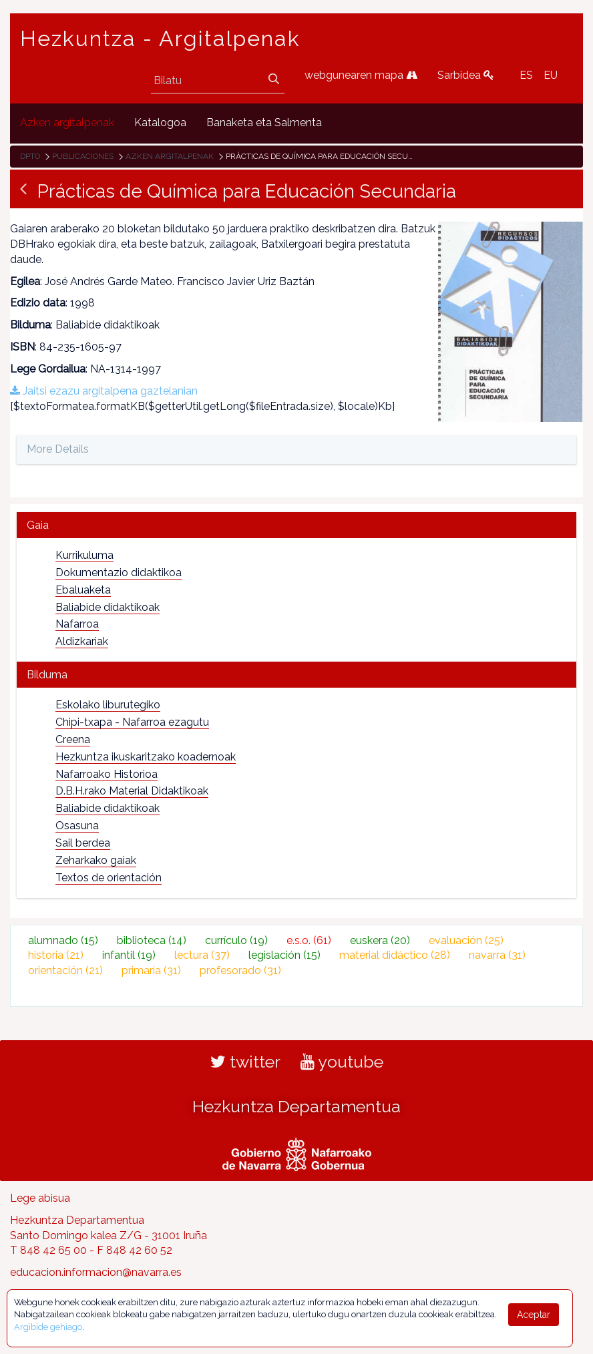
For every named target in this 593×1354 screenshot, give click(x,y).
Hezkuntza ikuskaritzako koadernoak (145, 756)
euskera (380, 940)
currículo (236, 940)
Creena (72, 739)
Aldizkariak (81, 641)
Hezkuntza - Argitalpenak (160, 38)
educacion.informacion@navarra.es (96, 1272)
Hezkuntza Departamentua (296, 1106)
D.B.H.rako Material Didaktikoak (131, 790)
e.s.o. (308, 940)
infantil (129, 955)
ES (526, 75)
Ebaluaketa (83, 590)
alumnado (63, 940)
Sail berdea (82, 843)
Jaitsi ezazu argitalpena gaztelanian (104, 391)
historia (55, 955)
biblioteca (151, 940)
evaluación (466, 940)
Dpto (30, 156)
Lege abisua (40, 1198)
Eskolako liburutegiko (107, 704)
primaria (151, 970)
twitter (245, 1062)
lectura (202, 955)
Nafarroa (77, 624)
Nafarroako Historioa (106, 774)
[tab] (296, 525)
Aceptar (533, 1314)
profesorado (240, 970)
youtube (342, 1062)
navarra (497, 955)
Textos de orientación (108, 877)
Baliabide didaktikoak (107, 607)
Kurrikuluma (84, 555)
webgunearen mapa (361, 75)
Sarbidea (465, 75)
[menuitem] (67, 123)
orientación (65, 970)
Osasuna (77, 825)
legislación (284, 955)
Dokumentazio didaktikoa (118, 572)
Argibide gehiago (48, 1327)
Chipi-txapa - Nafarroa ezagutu (132, 722)
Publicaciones (83, 156)
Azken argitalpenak (170, 156)
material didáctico (394, 955)
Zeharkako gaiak (95, 860)
